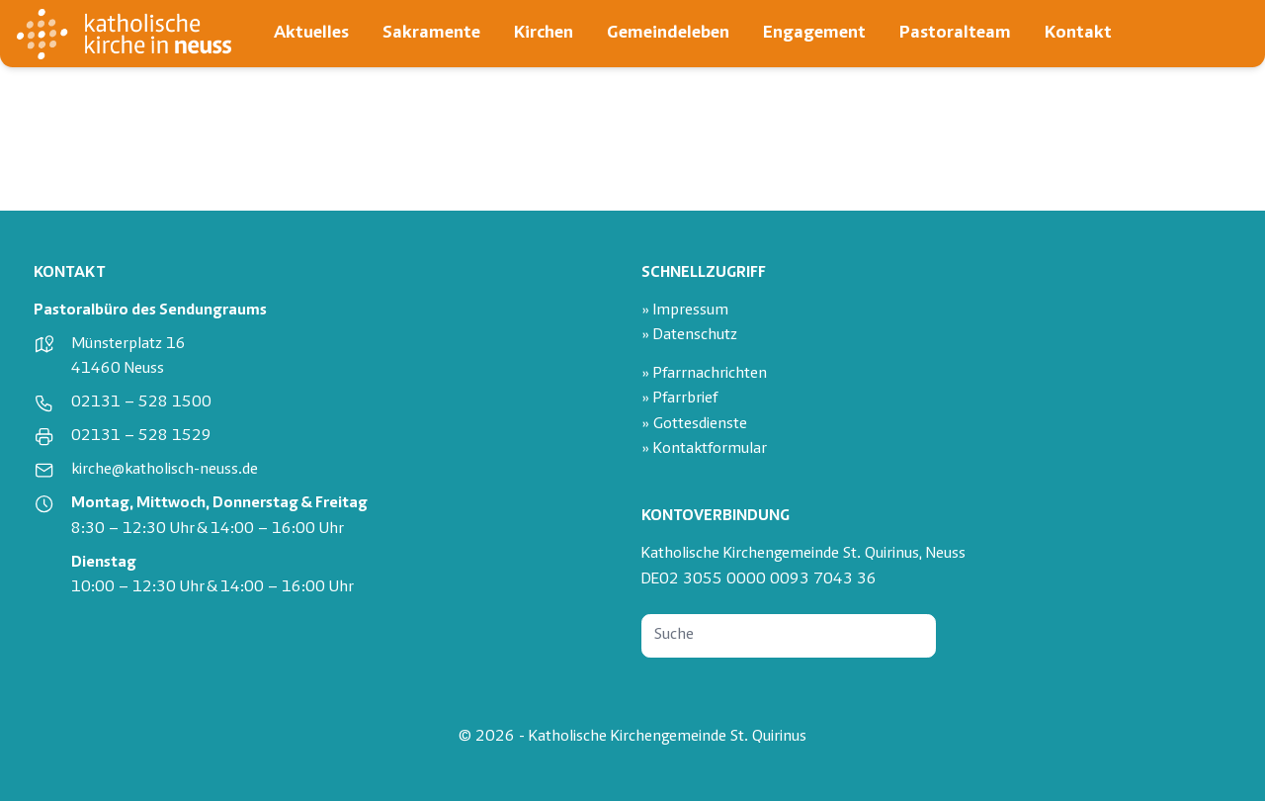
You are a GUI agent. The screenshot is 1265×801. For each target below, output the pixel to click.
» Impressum (684, 311)
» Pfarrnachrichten (704, 374)
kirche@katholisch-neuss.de (164, 470)
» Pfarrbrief (679, 399)
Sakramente (431, 33)
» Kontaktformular (704, 449)
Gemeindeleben (668, 33)
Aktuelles (311, 33)
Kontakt (1078, 33)
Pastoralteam (955, 33)
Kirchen (543, 33)
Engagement (814, 33)
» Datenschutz (689, 335)
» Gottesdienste (694, 424)
